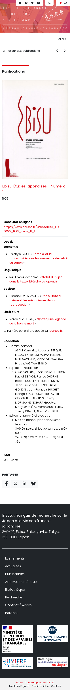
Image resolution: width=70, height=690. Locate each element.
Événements (15, 558)
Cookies (56, 686)
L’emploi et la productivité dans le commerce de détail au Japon (38, 258)
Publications (13, 71)
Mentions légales (19, 686)
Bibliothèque (15, 589)
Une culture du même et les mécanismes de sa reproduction (35, 300)
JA (65, 3)
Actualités (13, 566)
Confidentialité (40, 686)
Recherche (13, 597)
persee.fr (55, 331)
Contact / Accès (18, 605)
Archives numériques (21, 581)
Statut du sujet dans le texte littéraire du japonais (35, 279)
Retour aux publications (21, 51)
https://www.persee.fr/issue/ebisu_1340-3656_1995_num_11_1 (33, 229)
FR (60, 3)
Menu (60, 39)
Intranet (11, 613)
